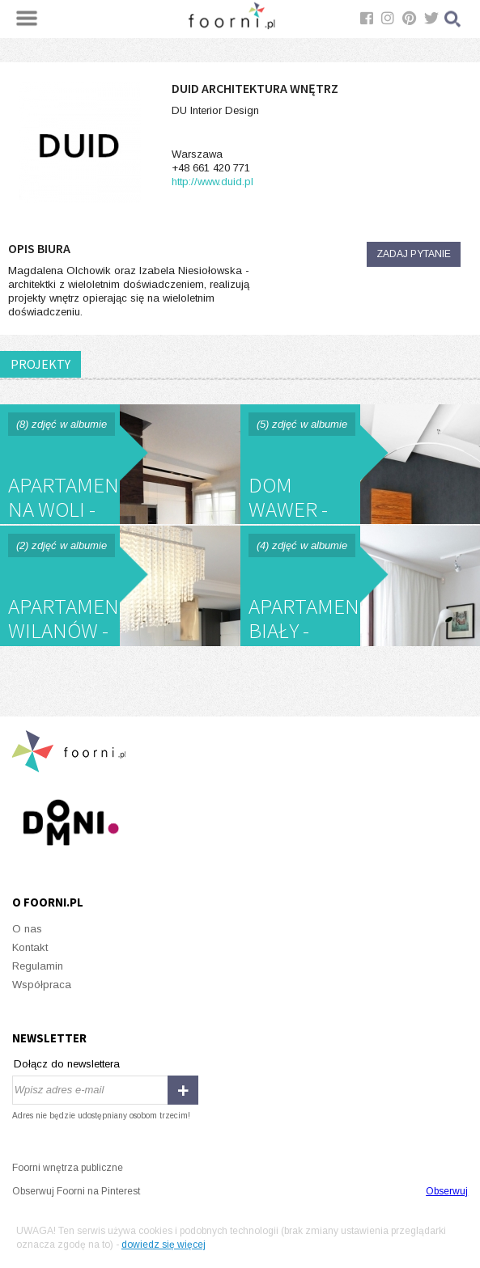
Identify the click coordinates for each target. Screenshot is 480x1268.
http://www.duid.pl (212, 181)
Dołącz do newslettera (67, 1064)
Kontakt (30, 947)
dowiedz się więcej (163, 1244)
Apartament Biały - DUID (360, 585)
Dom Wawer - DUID (360, 464)
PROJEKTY (40, 364)
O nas (27, 929)
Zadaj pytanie (413, 254)
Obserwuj (447, 1191)
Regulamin (37, 966)
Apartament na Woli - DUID (120, 464)
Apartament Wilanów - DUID (120, 585)
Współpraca (41, 984)
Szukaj (453, 19)
